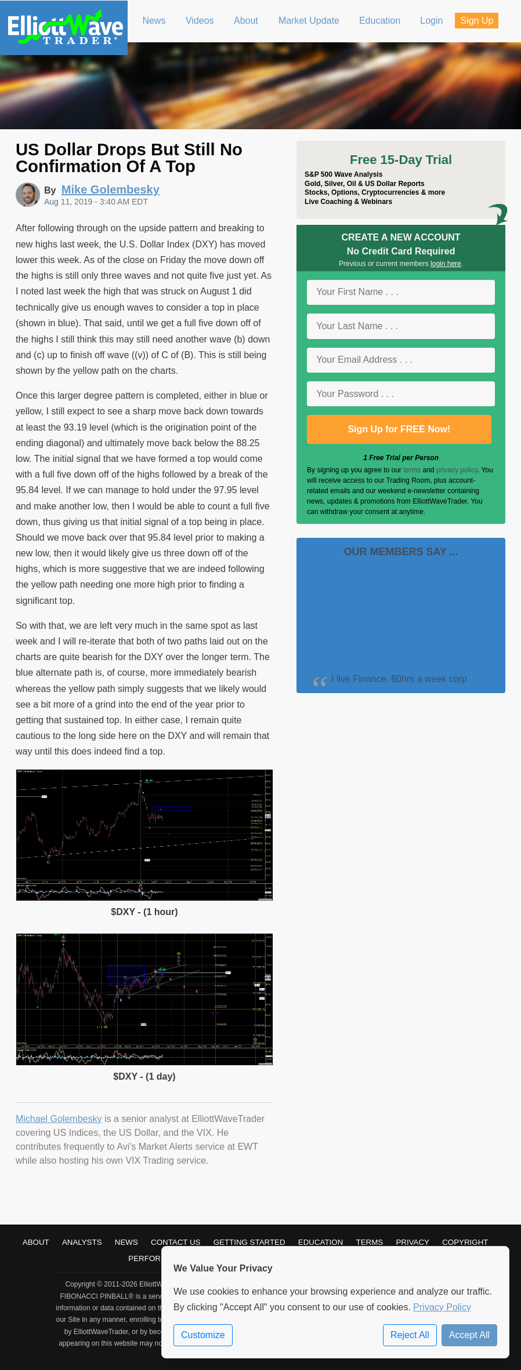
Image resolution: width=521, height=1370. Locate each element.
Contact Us (175, 1242)
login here (445, 264)
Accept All (469, 1335)
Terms (369, 1242)
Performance (158, 1258)
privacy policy (456, 470)
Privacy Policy (442, 1307)
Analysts (82, 1242)
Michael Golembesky (59, 1119)
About (36, 1242)
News (126, 1242)
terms (412, 470)
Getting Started (249, 1242)
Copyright (465, 1242)
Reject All (409, 1335)
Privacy (412, 1242)
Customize (203, 1335)
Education (320, 1242)
